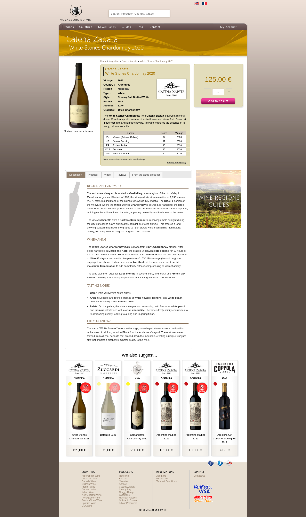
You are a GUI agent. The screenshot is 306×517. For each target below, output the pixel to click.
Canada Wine (89, 481)
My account (162, 478)
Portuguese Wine (91, 497)
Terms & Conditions (166, 481)
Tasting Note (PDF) (176, 162)
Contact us (155, 26)
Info (140, 26)
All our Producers (128, 503)
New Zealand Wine (91, 495)
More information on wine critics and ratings (124, 159)
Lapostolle (124, 495)
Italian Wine (88, 492)
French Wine (88, 486)
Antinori (123, 484)
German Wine (89, 489)
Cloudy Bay (125, 489)
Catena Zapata (126, 486)
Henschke (124, 476)
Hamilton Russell (128, 497)
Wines (69, 26)
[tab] (76, 175)
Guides (126, 26)
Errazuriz (123, 478)
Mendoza (123, 88)
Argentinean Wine (91, 476)
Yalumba (123, 481)
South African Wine (92, 500)
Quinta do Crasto (128, 500)
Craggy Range (126, 492)
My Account (228, 26)
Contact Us (199, 476)
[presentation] (76, 175)
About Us (161, 476)
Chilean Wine (89, 484)
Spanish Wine (89, 503)
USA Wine (87, 506)
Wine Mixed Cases (106, 26)
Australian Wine (90, 478)
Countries (85, 26)
